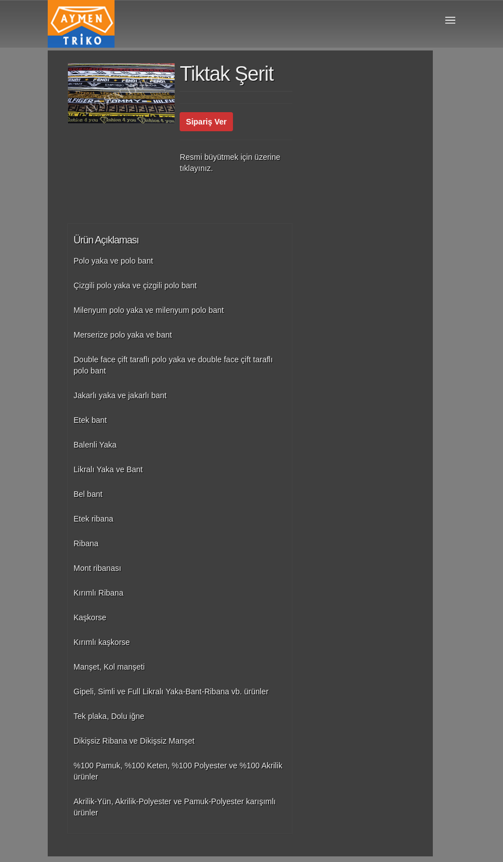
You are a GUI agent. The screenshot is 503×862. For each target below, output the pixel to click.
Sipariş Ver (206, 121)
